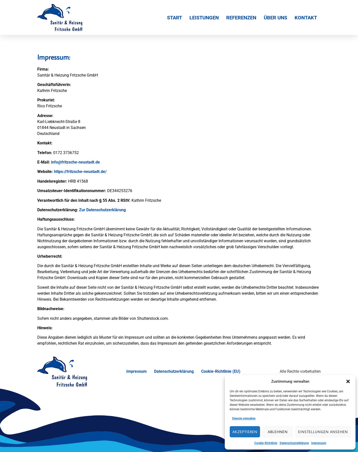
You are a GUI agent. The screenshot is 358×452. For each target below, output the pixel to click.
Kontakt (306, 18)
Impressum (318, 443)
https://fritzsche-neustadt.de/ (80, 171)
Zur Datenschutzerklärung (102, 209)
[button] (348, 381)
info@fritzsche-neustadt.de (75, 162)
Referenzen (241, 18)
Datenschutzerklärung (294, 443)
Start (174, 18)
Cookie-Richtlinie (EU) (220, 371)
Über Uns (275, 18)
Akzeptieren (244, 431)
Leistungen (204, 18)
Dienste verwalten (244, 418)
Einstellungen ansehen (323, 431)
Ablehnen (278, 431)
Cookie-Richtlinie (265, 443)
